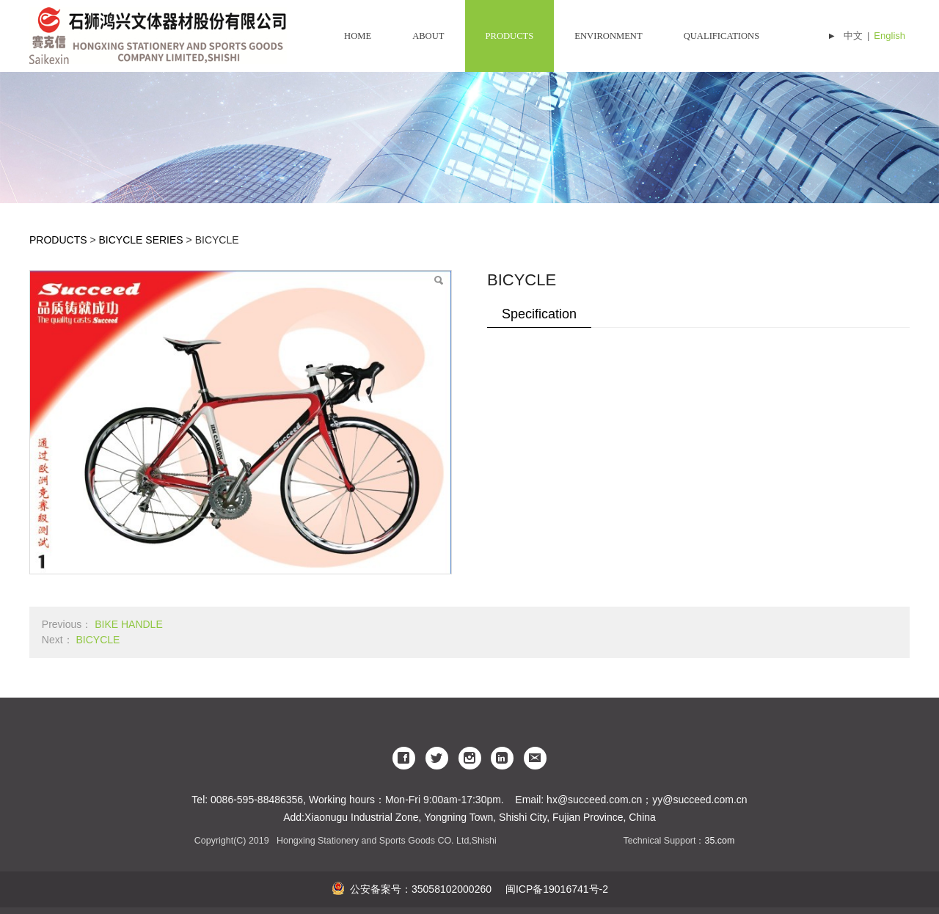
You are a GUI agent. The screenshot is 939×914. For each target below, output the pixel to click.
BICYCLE (98, 640)
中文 (853, 35)
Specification (539, 314)
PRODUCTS (510, 36)
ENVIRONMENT (608, 36)
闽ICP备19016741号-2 (555, 889)
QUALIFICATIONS (722, 36)
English (889, 35)
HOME (357, 36)
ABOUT (428, 36)
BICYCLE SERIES (141, 240)
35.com (719, 841)
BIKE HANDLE (129, 624)
